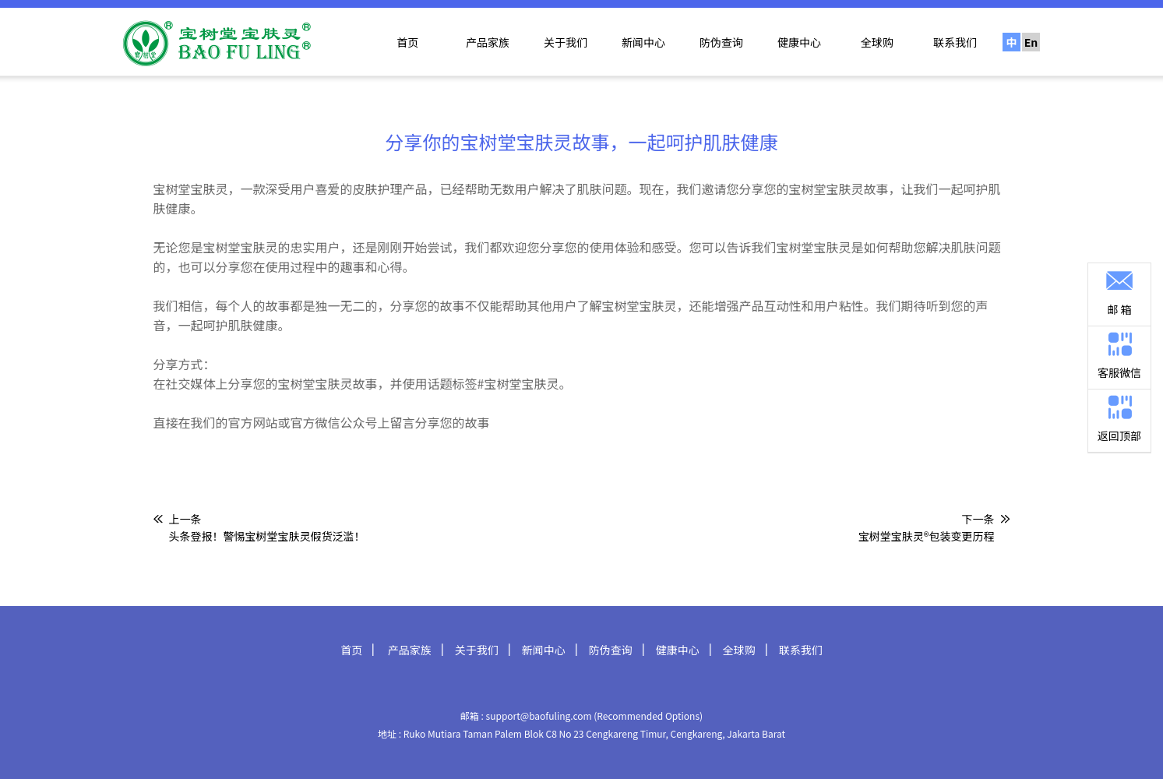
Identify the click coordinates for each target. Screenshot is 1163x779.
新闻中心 (643, 42)
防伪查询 (721, 42)
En (1031, 42)
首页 (407, 42)
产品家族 (487, 42)
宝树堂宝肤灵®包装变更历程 (926, 536)
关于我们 (565, 42)
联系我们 (955, 42)
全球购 (877, 42)
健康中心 (799, 42)
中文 (1011, 42)
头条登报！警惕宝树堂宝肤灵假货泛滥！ (267, 536)
